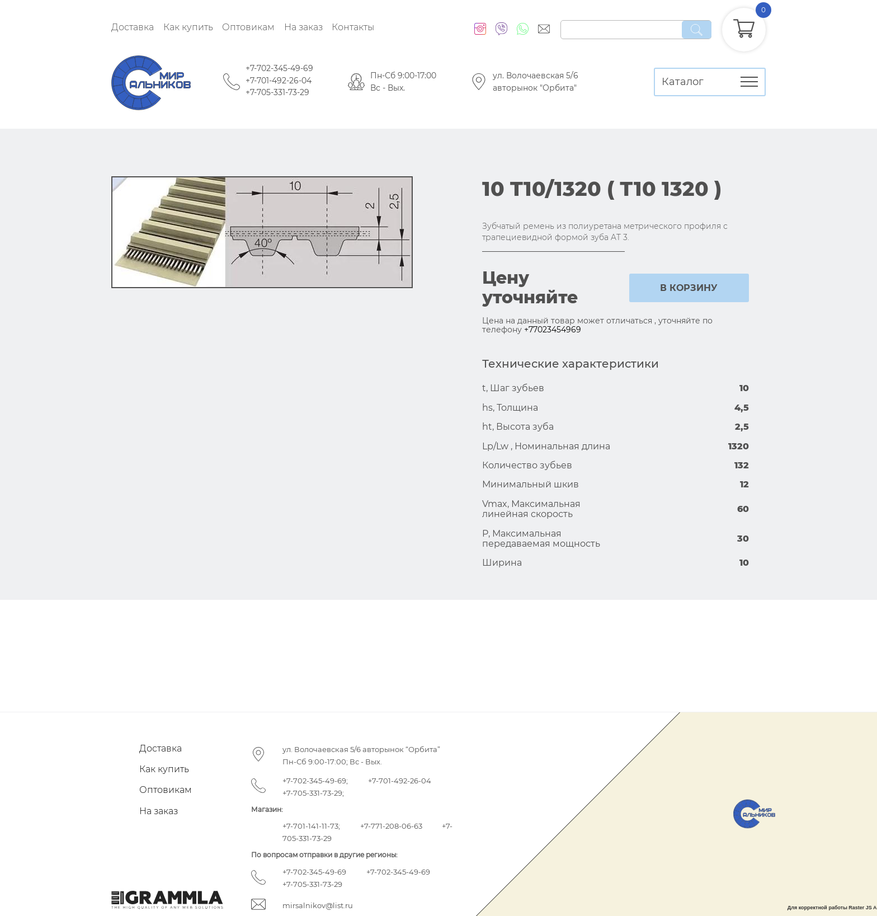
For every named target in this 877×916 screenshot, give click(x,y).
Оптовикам (248, 27)
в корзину (689, 288)
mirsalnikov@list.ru (317, 905)
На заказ (303, 27)
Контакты (353, 27)
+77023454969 (552, 330)
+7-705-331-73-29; (313, 792)
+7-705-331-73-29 (277, 92)
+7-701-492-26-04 (279, 80)
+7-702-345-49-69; (315, 780)
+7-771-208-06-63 (391, 825)
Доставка (132, 27)
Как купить (188, 27)
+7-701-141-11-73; (311, 825)
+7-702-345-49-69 (279, 68)
